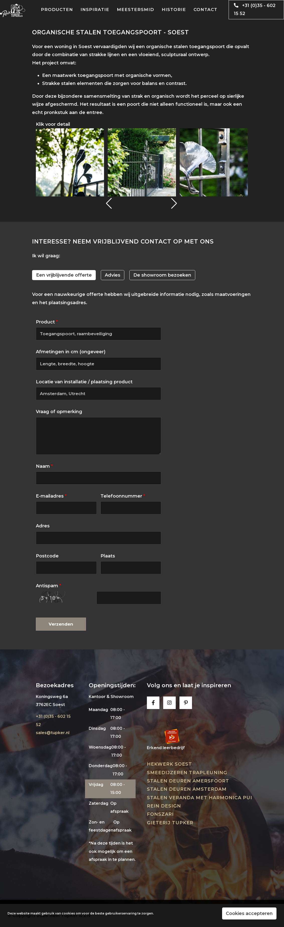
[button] (109, 203)
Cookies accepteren (249, 913)
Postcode (47, 556)
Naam (44, 466)
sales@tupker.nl (52, 732)
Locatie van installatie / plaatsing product (84, 382)
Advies (112, 275)
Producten (57, 9)
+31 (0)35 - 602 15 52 (252, 9)
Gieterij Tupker (170, 823)
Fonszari (160, 814)
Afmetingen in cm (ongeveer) (71, 352)
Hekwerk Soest (169, 764)
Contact (205, 9)
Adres (43, 526)
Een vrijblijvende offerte (64, 275)
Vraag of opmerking (59, 411)
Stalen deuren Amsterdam (187, 789)
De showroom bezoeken (162, 275)
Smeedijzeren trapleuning (187, 772)
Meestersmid (135, 9)
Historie (174, 9)
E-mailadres (51, 496)
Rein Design (164, 806)
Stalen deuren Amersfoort (188, 781)
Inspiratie (94, 9)
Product (47, 322)
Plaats (108, 556)
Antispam (48, 586)
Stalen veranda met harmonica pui (199, 797)
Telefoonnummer (123, 496)
